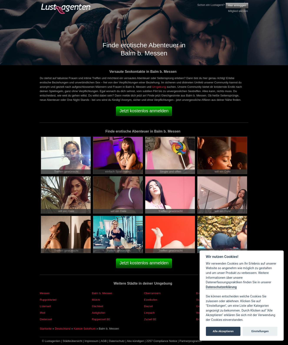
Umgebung (159, 86)
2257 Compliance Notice (161, 341)
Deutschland (62, 328)
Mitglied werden (238, 11)
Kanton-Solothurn (85, 328)
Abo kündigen (135, 341)
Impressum (91, 341)
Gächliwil (97, 306)
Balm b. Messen (102, 293)
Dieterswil (46, 319)
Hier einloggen (237, 5)
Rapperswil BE (101, 319)
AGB (104, 341)
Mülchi (96, 299)
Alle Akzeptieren (223, 331)
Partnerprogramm (190, 341)
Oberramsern (152, 293)
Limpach (149, 312)
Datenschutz (117, 341)
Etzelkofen (150, 299)
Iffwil (42, 312)
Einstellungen (260, 331)
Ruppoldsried (48, 299)
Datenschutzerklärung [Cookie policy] (221, 287)
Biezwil (148, 306)
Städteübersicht (72, 341)
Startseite (46, 328)
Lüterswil (45, 306)
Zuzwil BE (150, 319)
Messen (45, 293)
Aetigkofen (98, 312)
